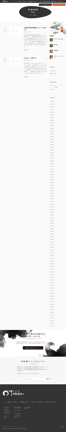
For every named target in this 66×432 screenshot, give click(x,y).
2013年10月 (52, 266)
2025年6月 (52, 117)
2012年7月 (52, 301)
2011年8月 (52, 323)
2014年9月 (52, 252)
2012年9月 (52, 296)
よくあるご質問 (17, 413)
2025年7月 (52, 114)
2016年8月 (52, 212)
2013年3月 (52, 282)
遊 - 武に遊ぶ (6, 409)
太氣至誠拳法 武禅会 (24, 401)
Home (31, 15)
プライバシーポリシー (6, 426)
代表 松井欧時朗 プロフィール (17, 408)
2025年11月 (52, 104)
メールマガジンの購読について (17, 416)
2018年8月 (52, 177)
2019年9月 (52, 163)
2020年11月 (52, 158)
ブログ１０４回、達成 (58, 38)
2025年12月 (52, 101)
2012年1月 (52, 317)
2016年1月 (52, 223)
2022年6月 (52, 152)
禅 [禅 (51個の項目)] (56, 89)
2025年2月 (52, 128)
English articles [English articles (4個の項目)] (53, 85)
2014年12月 (52, 247)
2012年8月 (52, 298)
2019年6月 (52, 169)
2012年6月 (52, 304)
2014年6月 (52, 261)
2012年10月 (52, 293)
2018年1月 (52, 196)
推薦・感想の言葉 (39, 401)
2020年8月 (52, 160)
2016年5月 (52, 215)
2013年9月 (52, 269)
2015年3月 (52, 242)
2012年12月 (52, 288)
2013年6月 (52, 277)
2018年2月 (52, 193)
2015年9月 (52, 228)
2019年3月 (52, 174)
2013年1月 (52, 285)
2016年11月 (52, 206)
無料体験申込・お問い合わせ (51, 401)
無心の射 (55, 44)
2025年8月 (52, 112)
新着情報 (9, 401)
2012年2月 (52, 315)
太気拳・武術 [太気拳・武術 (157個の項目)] (52, 89)
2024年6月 (52, 139)
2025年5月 (52, 120)
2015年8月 (52, 231)
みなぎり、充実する (30, 58)
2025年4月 (52, 123)
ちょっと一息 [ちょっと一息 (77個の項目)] (59, 85)
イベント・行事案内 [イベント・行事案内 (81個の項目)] (54, 87)
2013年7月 (52, 274)
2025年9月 (52, 109)
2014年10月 (52, 250)
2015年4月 (52, 239)
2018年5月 (52, 185)
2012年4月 (52, 309)
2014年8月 (52, 255)
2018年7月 (52, 179)
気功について (6, 417)
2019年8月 (52, 166)
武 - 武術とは (6, 407)
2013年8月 (52, 271)
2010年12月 (52, 325)
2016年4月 (52, 217)
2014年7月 (52, 258)
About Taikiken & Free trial (28, 408)
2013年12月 (52, 263)
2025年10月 (52, 106)
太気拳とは (15, 401)
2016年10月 (52, 209)
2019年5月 (52, 171)
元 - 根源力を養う (7, 413)
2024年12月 (52, 133)
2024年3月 (52, 141)
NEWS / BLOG (53, 70)
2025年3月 (52, 125)
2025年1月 (52, 131)
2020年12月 (52, 155)
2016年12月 (52, 204)
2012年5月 (52, 307)
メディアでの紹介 (17, 411)
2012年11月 (52, 290)
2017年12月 (52, 198)
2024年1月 (52, 144)
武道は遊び (56, 50)
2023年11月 (52, 147)
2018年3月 (52, 190)
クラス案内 (32, 401)
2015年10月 (52, 225)
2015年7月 (52, 233)
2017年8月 (52, 201)
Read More (26, 49)
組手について (6, 416)
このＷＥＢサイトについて (16, 426)
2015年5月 (52, 236)
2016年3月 (52, 220)
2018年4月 (52, 187)
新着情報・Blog (53, 73)
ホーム (4, 401)
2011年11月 (52, 320)
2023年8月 (52, 150)
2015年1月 (52, 244)
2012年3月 (52, 312)
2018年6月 (52, 182)
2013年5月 (52, 279)
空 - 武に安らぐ (7, 411)
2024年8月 (52, 136)
